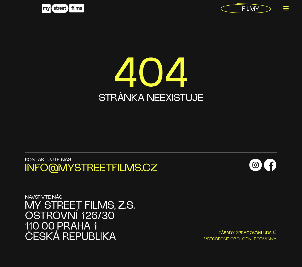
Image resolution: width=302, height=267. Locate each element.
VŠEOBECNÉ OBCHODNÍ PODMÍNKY (240, 239)
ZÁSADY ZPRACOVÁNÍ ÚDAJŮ (247, 233)
